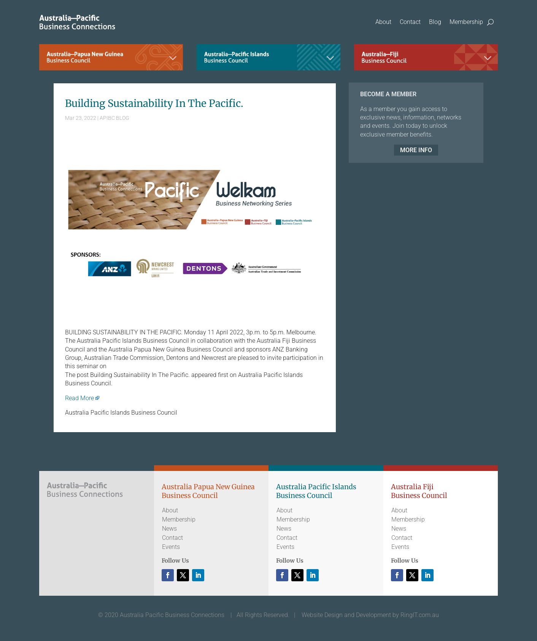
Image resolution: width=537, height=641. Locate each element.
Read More (79, 398)
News (169, 528)
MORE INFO (416, 150)
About (383, 21)
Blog (435, 21)
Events (171, 546)
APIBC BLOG (114, 118)
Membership (466, 21)
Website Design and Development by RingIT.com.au (370, 615)
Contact (410, 21)
